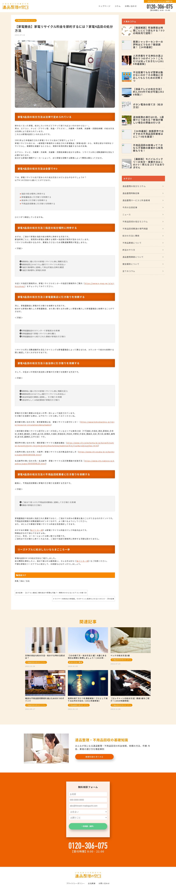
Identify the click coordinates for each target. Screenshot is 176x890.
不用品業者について (132, 242)
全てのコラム (129, 271)
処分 (22, 581)
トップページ (104, 6)
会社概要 (91, 883)
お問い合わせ (131, 6)
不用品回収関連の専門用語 (135, 228)
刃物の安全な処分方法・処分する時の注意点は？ (45, 656)
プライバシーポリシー (75, 883)
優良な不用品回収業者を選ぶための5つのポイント (44, 699)
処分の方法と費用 (131, 235)
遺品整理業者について (133, 257)
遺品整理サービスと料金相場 (136, 200)
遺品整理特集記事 (131, 193)
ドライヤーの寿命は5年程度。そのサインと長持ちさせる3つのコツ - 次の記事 (83, 599)
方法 (28, 581)
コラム (118, 6)
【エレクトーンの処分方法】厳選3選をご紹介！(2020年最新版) (130, 699)
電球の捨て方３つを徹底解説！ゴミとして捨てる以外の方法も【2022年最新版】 (88, 699)
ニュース (127, 214)
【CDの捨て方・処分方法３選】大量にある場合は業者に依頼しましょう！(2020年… (87, 656)
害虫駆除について (131, 264)
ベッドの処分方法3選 (120, 655)
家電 (16, 581)
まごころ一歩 (37, 530)
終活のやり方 (129, 249)
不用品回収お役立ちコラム (25, 20)
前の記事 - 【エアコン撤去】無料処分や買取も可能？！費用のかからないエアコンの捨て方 (51, 592)
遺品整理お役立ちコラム (134, 186)
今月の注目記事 (130, 207)
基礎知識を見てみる (94, 756)
